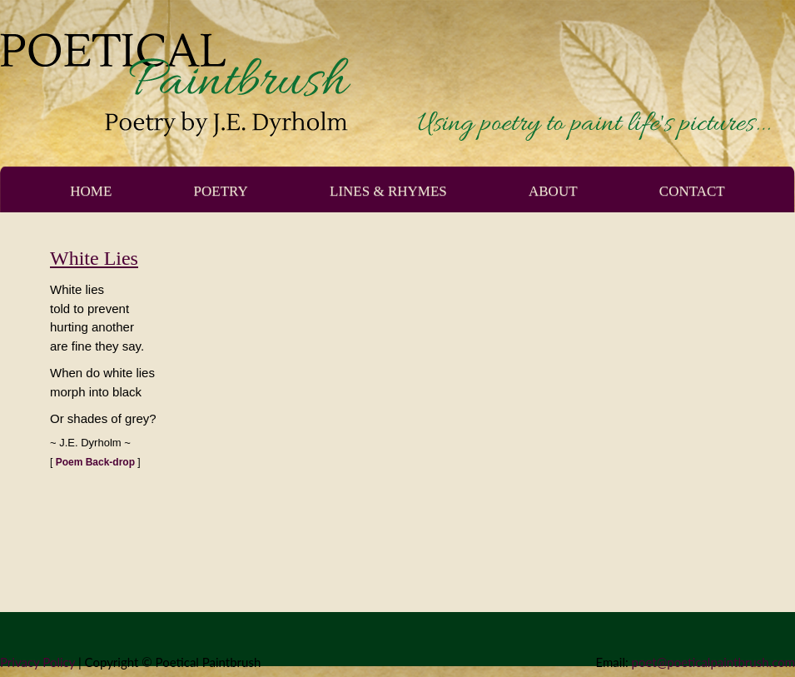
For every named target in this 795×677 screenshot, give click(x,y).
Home (91, 191)
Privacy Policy (37, 662)
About (553, 191)
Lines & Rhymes (388, 191)
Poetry (221, 191)
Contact (692, 191)
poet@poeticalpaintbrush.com (713, 662)
